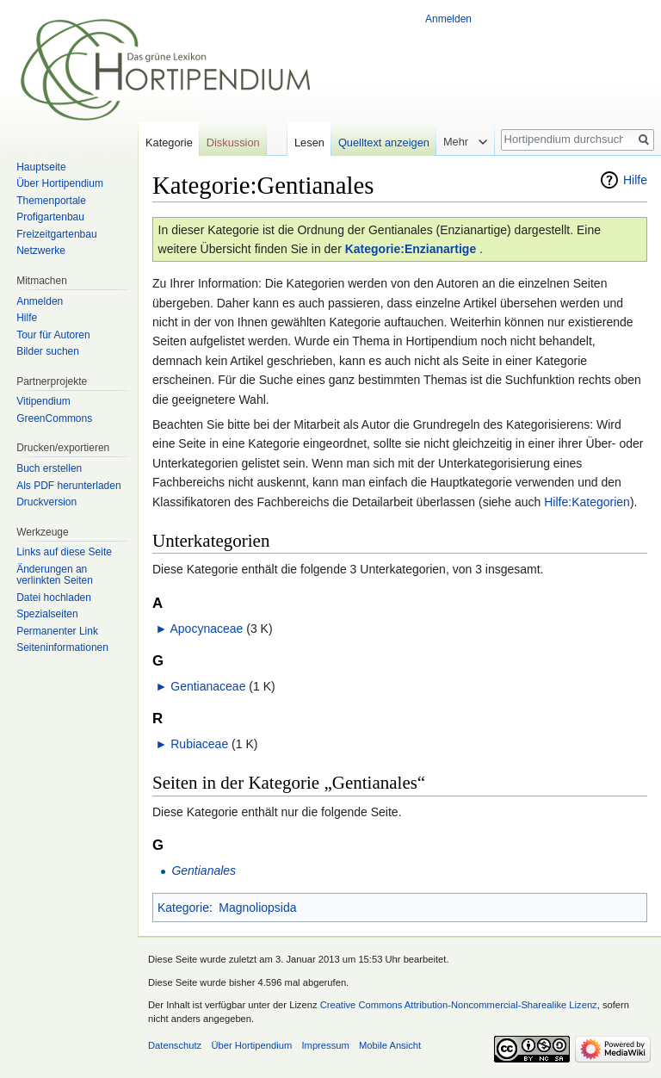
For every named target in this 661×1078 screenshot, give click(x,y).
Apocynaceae (206, 628)
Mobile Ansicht (390, 1045)
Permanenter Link (57, 631)
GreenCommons (54, 418)
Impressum (325, 1045)
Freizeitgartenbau (56, 234)
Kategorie (183, 907)
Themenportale (51, 201)
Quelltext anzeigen (383, 142)
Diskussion (233, 142)
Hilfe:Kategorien (587, 502)
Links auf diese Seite (64, 552)
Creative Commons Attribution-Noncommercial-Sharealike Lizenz (458, 1005)
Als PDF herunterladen (68, 486)
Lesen (309, 142)
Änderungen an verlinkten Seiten (54, 575)
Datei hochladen (53, 598)
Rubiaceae (199, 744)
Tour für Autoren (53, 335)
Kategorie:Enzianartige (410, 249)
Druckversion (46, 502)
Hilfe (635, 180)
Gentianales (203, 870)
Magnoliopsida (257, 907)
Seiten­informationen (62, 647)
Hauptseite (40, 167)
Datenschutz (174, 1045)
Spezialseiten (46, 614)
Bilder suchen (47, 351)
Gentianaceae (207, 686)
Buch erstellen (49, 468)
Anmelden (448, 19)
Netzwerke (40, 251)
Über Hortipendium (59, 183)
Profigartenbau (50, 217)
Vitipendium (43, 401)
